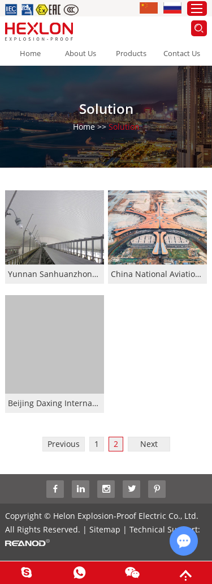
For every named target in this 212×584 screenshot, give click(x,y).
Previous (63, 443)
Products (131, 53)
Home (30, 53)
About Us (80, 53)
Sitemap (104, 529)
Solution (124, 126)
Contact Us (181, 53)
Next (149, 443)
